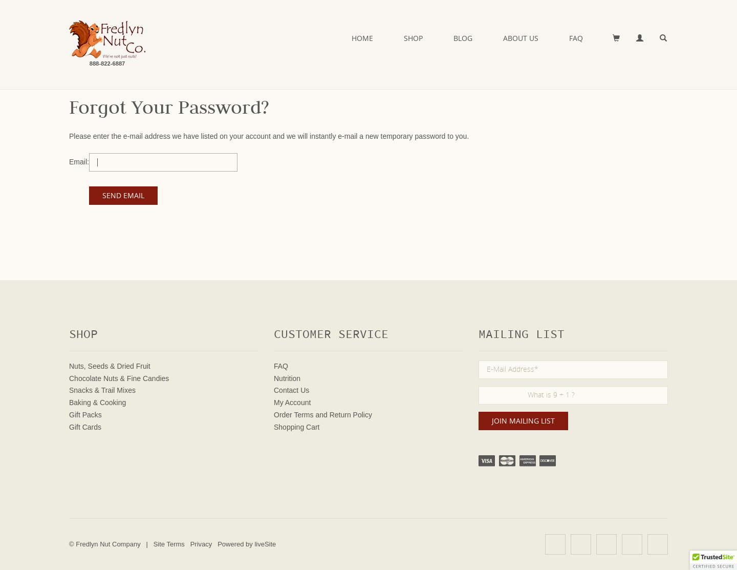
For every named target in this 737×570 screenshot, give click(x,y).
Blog (462, 38)
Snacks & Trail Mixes (102, 390)
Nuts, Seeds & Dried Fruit (109, 366)
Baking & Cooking (97, 402)
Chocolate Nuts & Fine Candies (119, 378)
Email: (79, 162)
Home (362, 38)
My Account (292, 402)
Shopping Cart (297, 427)
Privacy (201, 544)
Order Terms (294, 415)
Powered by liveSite (247, 544)
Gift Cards (85, 427)
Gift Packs (85, 415)
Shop (413, 38)
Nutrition (287, 378)
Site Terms (169, 544)
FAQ (576, 38)
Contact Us (291, 390)
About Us (520, 38)
